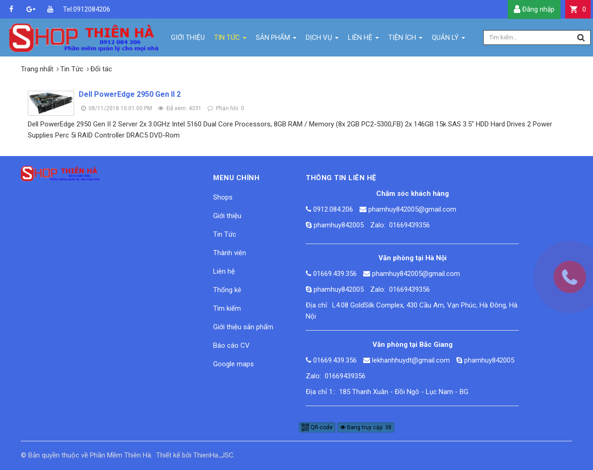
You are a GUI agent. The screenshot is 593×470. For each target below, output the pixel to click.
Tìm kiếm (227, 308)
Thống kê (227, 290)
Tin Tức (224, 234)
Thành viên (229, 253)
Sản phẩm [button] (276, 39)
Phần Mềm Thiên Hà (120, 455)
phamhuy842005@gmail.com (412, 209)
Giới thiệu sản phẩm (243, 327)
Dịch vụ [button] (322, 39)
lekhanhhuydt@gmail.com (411, 360)
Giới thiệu (227, 216)
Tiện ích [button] (405, 39)
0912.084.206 (333, 209)
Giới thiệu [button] (188, 37)
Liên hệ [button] (363, 39)
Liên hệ (224, 271)
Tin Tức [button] (230, 39)
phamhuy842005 (339, 225)
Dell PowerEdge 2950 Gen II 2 (130, 94)
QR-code (317, 427)
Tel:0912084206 (69, 9)
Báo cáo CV (231, 345)
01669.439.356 (335, 273)
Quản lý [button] (448, 39)
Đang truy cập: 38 (365, 427)
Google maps (233, 364)
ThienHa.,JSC (213, 455)
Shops (223, 197)
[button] (578, 9)
